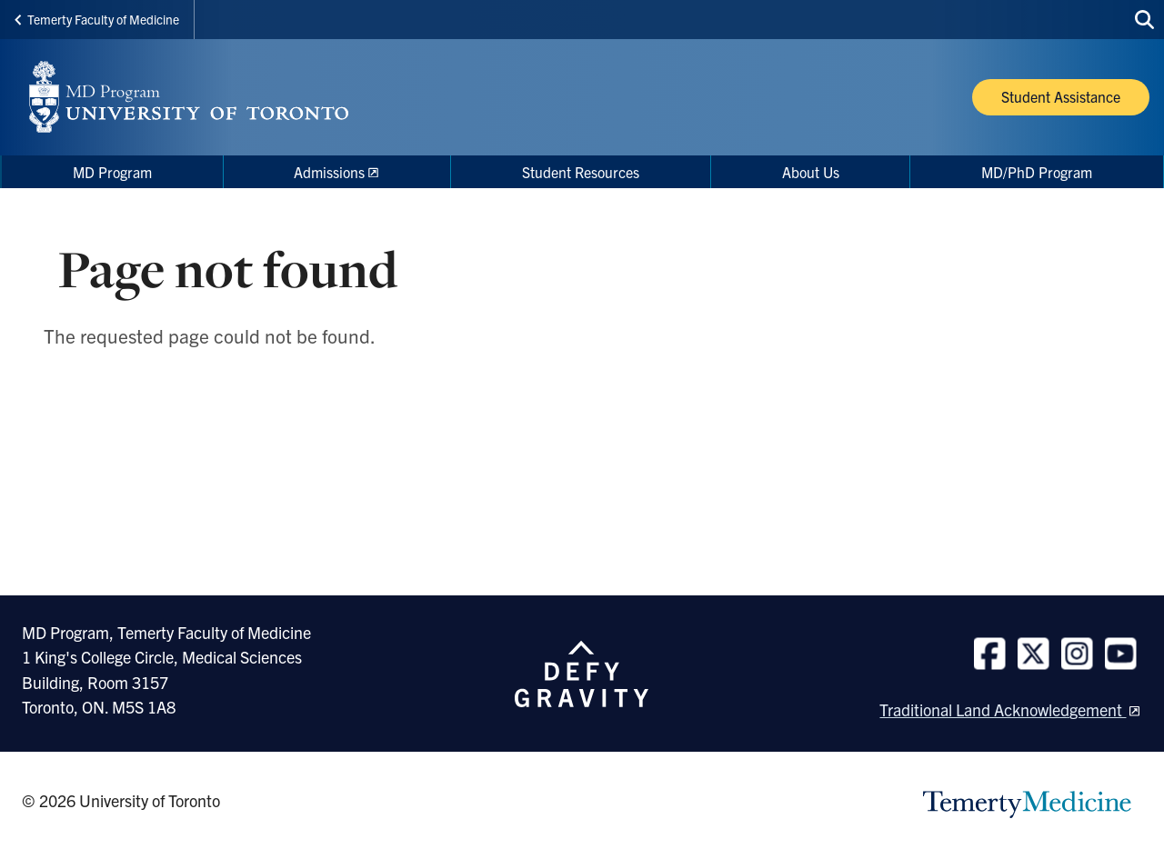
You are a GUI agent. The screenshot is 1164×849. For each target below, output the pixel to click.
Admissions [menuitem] (329, 172)
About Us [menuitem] (810, 172)
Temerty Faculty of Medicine (97, 19)
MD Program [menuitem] (112, 172)
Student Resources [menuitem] (580, 172)
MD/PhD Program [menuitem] (1036, 172)
